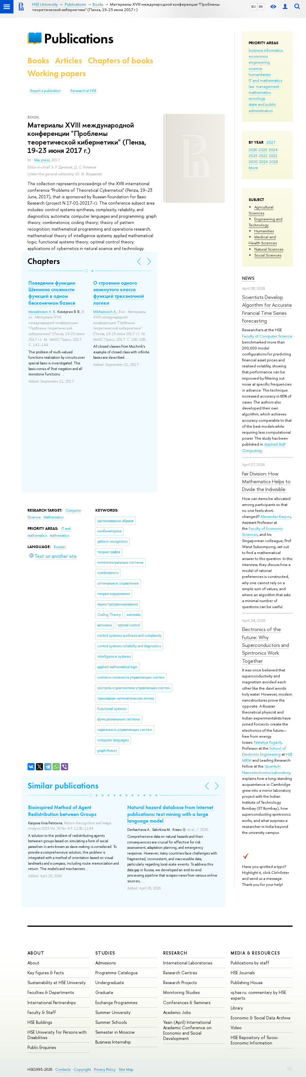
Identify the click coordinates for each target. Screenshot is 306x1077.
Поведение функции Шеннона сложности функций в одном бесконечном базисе (51, 293)
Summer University (113, 1012)
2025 (262, 149)
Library (237, 1008)
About (35, 953)
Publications (78, 38)
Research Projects (180, 982)
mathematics (260, 92)
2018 (273, 161)
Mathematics (53, 517)
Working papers (56, 73)
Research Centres (180, 972)
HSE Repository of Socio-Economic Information (255, 1040)
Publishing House (247, 982)
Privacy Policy (105, 1069)
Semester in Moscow (115, 1032)
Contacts (63, 1069)
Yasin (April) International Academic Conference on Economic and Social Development (187, 1030)
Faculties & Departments (50, 992)
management (267, 86)
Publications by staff (250, 963)
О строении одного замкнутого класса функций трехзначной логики (118, 293)
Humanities (264, 231)
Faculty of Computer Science (267, 336)
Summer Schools (111, 1022)
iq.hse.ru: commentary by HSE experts (258, 995)
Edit (290, 1068)
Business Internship (113, 1042)
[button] (86, 271)
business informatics (266, 50)
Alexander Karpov (275, 516)
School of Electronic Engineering (264, 751)
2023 (253, 155)
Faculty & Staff (41, 1012)
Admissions (105, 963)
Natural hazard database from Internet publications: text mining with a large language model (170, 814)
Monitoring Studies (181, 992)
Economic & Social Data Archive (260, 1018)
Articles (68, 60)
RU (253, 6)
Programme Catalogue (116, 972)
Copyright (82, 1069)
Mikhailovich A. (105, 311)
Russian (59, 546)
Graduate (104, 992)
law (251, 86)
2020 (253, 161)
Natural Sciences (268, 249)
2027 (271, 142)
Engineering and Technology (265, 222)
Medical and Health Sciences (263, 240)
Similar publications (62, 785)
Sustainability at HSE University (56, 982)
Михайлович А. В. (42, 311)
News (248, 278)
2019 (263, 161)
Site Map (126, 1069)
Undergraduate (109, 982)
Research (175, 953)
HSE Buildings (39, 1022)
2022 (263, 155)
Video (236, 1027)
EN (261, 6)
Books (38, 60)
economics (258, 56)
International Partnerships (51, 1002)
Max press (42, 160)
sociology (257, 98)
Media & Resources (255, 953)
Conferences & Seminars (186, 1002)
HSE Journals (243, 972)
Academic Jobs (177, 1012)
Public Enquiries (41, 1047)
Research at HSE (84, 90)
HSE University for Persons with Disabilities (57, 1034)
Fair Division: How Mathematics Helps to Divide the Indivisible (266, 481)
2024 (273, 149)
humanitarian (260, 74)
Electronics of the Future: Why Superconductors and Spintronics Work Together (265, 645)
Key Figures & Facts (45, 972)
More (253, 167)
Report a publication (45, 90)
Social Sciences (267, 255)
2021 (273, 155)
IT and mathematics (265, 80)
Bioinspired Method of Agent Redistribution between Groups (62, 810)
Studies (105, 953)
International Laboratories (187, 963)
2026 (253, 149)
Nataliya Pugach (267, 742)
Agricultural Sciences (261, 210)
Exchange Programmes (116, 1002)
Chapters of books (120, 60)
